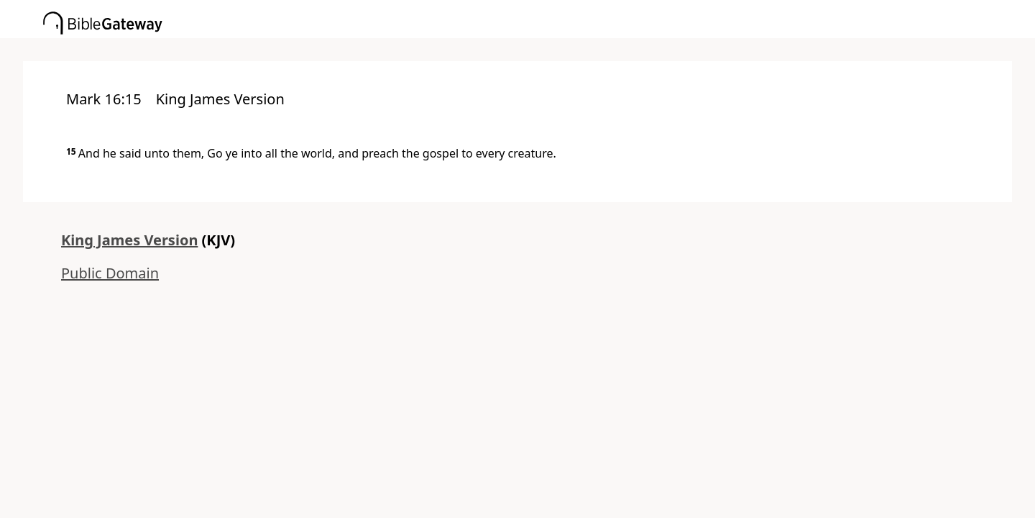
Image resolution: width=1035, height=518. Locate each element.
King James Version (129, 240)
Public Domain (110, 273)
